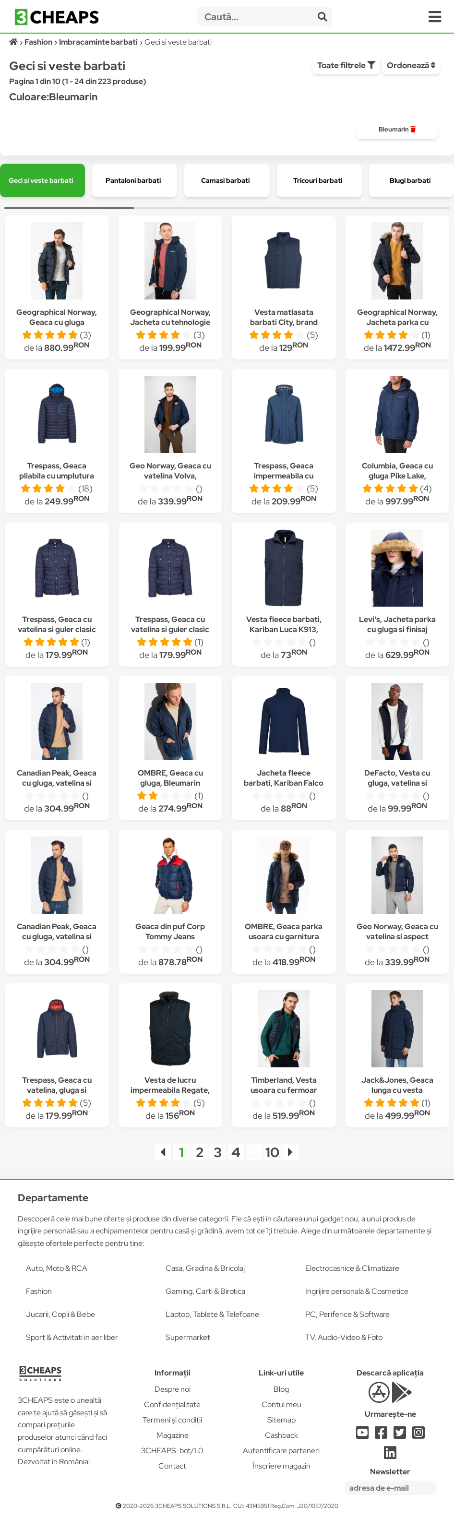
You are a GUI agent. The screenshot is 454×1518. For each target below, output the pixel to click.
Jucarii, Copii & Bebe (60, 1314)
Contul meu (281, 1404)
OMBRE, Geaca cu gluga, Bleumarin (170, 778)
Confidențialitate (172, 1404)
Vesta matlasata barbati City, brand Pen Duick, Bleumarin (284, 322)
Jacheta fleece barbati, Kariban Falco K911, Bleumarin (283, 783)
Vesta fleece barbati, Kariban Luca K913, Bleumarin (284, 629)
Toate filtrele (346, 65)
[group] (397, 129)
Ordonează (411, 65)
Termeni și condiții (172, 1420)
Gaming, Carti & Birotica (205, 1291)
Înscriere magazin (281, 1466)
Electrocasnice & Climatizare (352, 1268)
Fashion (39, 1291)
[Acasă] (14, 42)
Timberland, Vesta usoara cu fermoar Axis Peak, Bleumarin (283, 1090)
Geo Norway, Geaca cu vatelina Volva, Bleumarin (170, 476)
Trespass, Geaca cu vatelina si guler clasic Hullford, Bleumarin (57, 629)
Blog (281, 1389)
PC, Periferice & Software (347, 1314)
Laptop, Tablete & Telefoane (212, 1314)
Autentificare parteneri (281, 1451)
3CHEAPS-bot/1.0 (172, 1451)
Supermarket (188, 1337)
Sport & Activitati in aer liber (72, 1337)
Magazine (172, 1435)
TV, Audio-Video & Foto (343, 1337)
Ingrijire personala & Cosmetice (356, 1291)
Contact (172, 1466)
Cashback (281, 1435)
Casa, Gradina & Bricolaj (205, 1268)
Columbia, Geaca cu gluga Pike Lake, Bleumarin (397, 476)
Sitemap (281, 1420)
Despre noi (173, 1389)
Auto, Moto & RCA (56, 1268)
